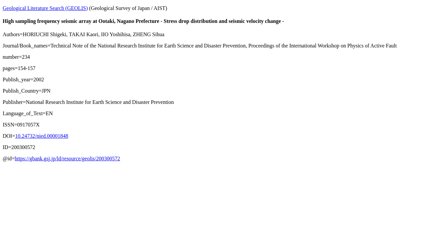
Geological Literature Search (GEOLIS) (45, 8)
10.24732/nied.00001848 (41, 136)
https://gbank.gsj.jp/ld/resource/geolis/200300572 (67, 158)
